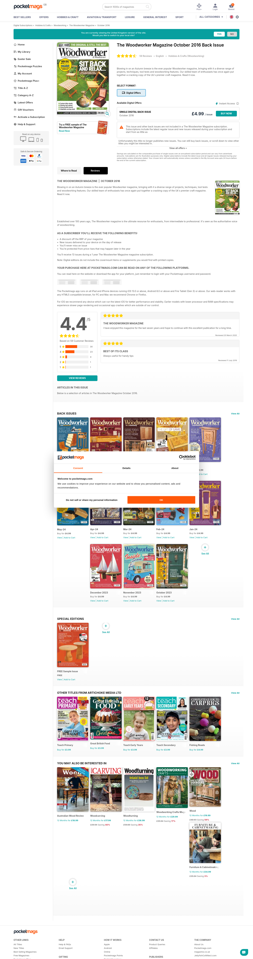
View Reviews (77, 378)
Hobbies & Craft (68, 17)
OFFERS (44, 17)
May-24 (61, 529)
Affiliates (153, 948)
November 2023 (132, 592)
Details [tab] (126, 468)
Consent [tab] (78, 468)
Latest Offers (23, 102)
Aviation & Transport (101, 17)
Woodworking (60, 25)
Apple (107, 944)
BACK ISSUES (66, 413)
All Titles (18, 944)
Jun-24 (193, 466)
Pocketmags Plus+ (26, 80)
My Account (23, 73)
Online (107, 951)
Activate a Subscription (29, 117)
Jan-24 (193, 529)
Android (108, 948)
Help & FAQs (65, 944)
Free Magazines (21, 955)
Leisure (130, 17)
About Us (198, 944)
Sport (179, 17)
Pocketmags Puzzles (28, 66)
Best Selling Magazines (25, 951)
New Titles (19, 948)
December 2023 (99, 592)
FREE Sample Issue (67, 671)
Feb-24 (160, 529)
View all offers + (178, 148)
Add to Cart (201, 474)
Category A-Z (24, 95)
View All (235, 413)
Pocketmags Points (113, 955)
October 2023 (164, 592)
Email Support (66, 948)
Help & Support (24, 124)
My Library (22, 51)
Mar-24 (127, 529)
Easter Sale (22, 59)
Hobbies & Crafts (43, 25)
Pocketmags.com (202, 948)
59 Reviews (145, 56)
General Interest (155, 17)
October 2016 (103, 25)
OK (161, 499)
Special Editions (70, 618)
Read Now (64, 130)
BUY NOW (226, 113)
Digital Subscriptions (23, 25)
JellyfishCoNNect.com (205, 955)
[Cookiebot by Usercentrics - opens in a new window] (181, 457)
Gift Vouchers (24, 109)
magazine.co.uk (202, 951)
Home (19, 44)
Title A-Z (21, 88)
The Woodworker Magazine (81, 25)
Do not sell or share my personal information (91, 499)
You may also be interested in (81, 763)
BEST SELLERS (22, 17)
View (59, 537)
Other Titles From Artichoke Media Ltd (89, 692)
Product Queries (157, 944)
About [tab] (174, 468)
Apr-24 (94, 529)
